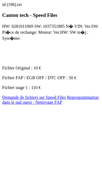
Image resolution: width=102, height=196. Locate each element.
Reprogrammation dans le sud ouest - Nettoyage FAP (50, 100)
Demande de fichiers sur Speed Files (34, 97)
